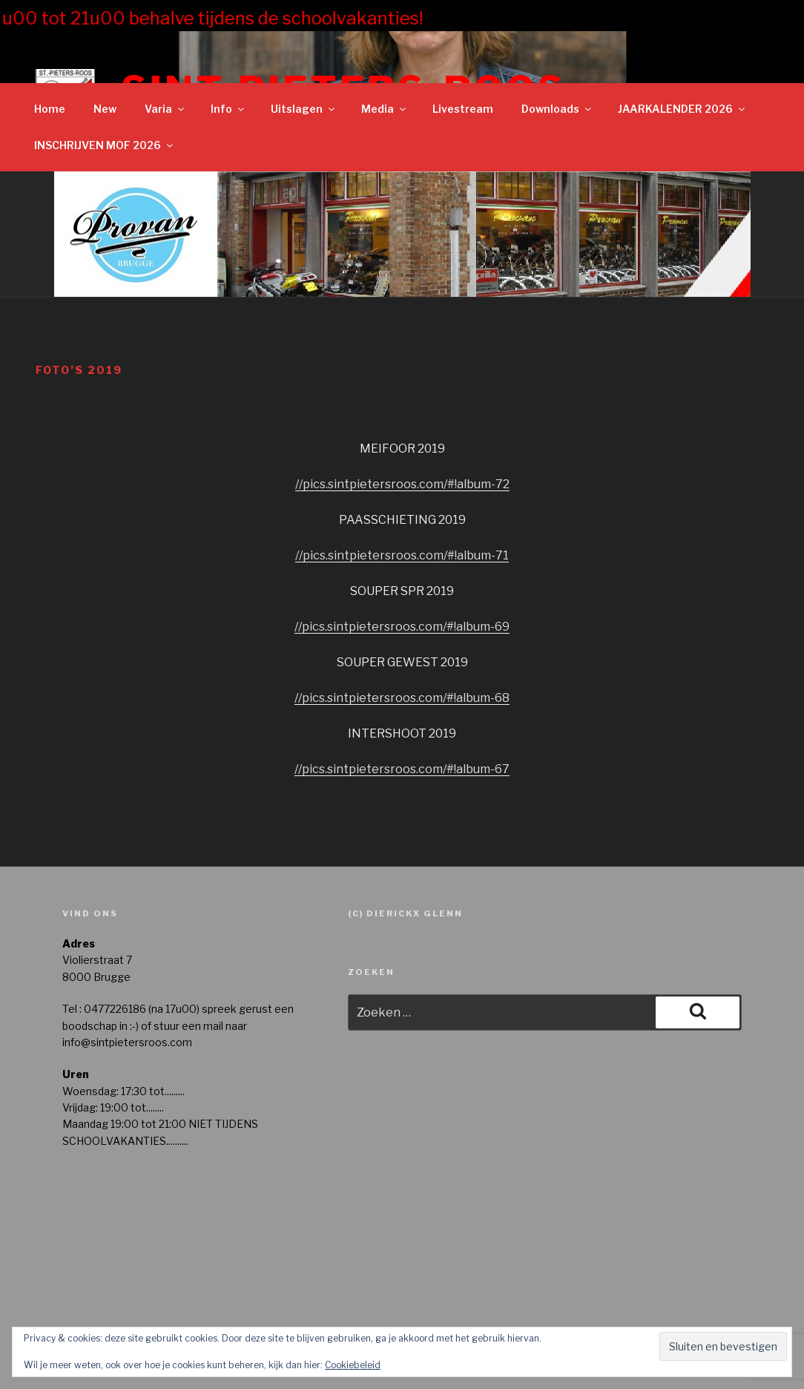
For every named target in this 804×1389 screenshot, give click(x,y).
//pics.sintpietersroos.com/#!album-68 (402, 698)
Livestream (462, 108)
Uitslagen (304, 108)
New (104, 108)
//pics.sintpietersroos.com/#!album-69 (402, 627)
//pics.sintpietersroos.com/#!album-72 (402, 484)
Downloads (557, 108)
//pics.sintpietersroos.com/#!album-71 (402, 555)
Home (49, 108)
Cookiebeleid (352, 1364)
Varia (165, 108)
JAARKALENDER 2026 (682, 108)
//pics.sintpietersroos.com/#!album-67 (402, 769)
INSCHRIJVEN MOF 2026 (104, 145)
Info (228, 108)
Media (384, 108)
